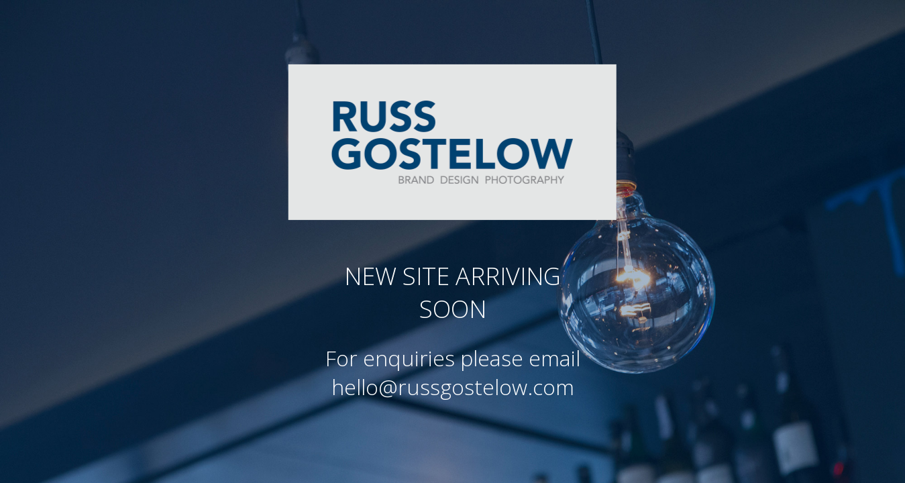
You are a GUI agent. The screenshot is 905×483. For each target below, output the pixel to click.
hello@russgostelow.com (452, 386)
